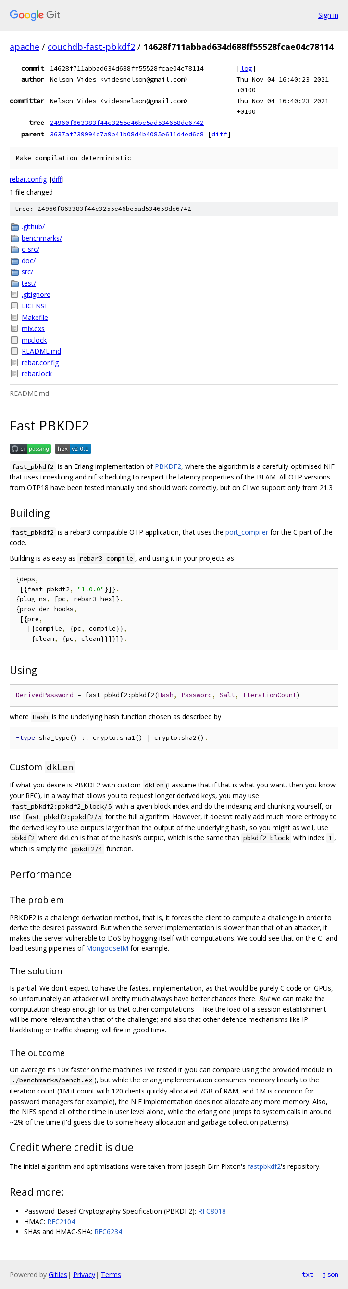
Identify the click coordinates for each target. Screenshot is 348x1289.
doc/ (29, 260)
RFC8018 (212, 1210)
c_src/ (30, 249)
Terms (111, 1274)
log (246, 68)
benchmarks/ (42, 238)
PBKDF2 (168, 466)
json (330, 1274)
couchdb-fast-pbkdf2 (91, 46)
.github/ (33, 226)
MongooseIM (107, 948)
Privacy (84, 1274)
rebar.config (28, 179)
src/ (27, 271)
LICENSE (35, 305)
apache (24, 46)
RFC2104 (61, 1221)
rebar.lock (37, 373)
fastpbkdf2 (264, 1166)
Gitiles (58, 1274)
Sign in (328, 15)
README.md (41, 351)
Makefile (35, 317)
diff (219, 134)
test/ (29, 283)
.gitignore (36, 294)
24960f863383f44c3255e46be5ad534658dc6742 (127, 122)
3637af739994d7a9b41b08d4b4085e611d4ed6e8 (127, 134)
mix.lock (34, 339)
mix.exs (33, 328)
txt (307, 1274)
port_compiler (246, 532)
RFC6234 (108, 1231)
